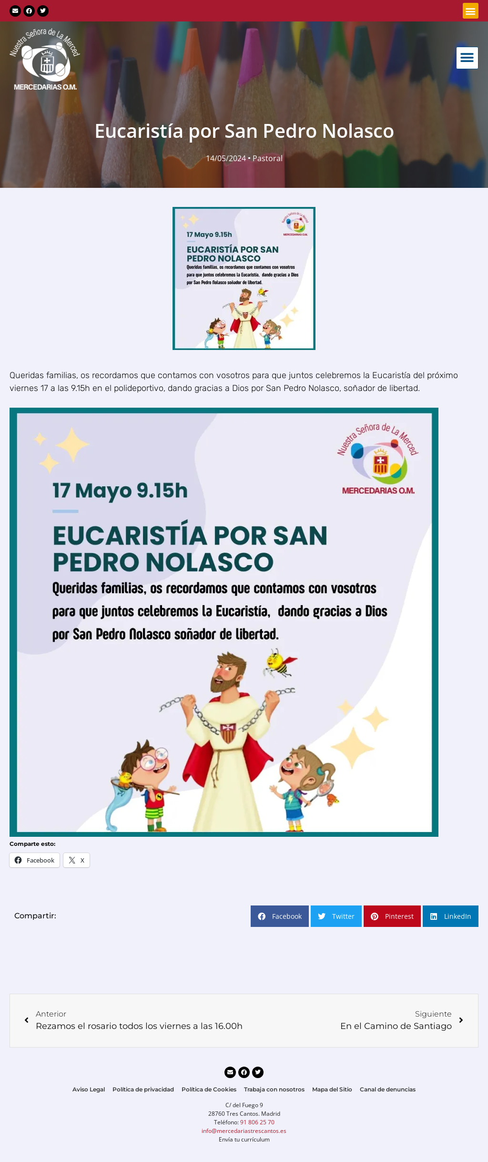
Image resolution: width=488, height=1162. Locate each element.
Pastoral (268, 158)
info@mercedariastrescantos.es (244, 1131)
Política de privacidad (143, 1089)
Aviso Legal (88, 1089)
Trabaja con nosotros (274, 1089)
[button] (470, 11)
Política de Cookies (209, 1089)
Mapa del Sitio (332, 1089)
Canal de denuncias (388, 1089)
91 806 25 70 (257, 1122)
